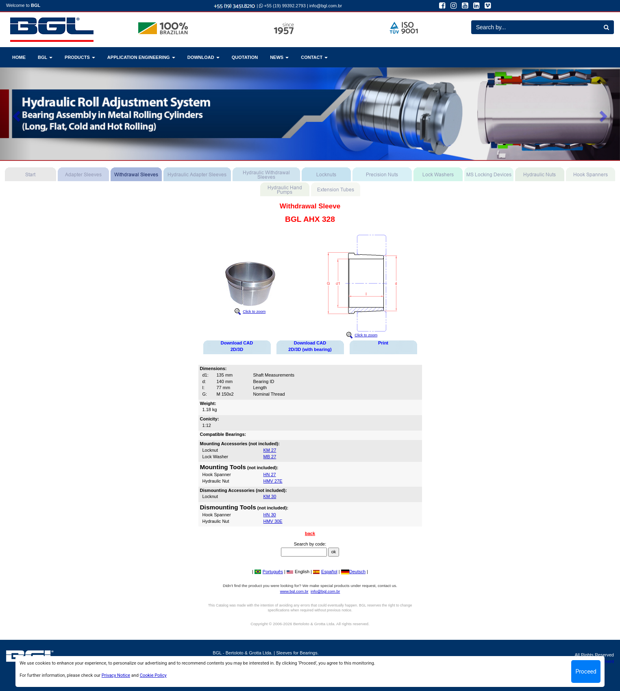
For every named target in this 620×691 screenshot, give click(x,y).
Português (269, 571)
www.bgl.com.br (294, 591)
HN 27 (269, 474)
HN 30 (269, 514)
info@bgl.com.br (325, 5)
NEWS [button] (279, 57)
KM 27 (269, 450)
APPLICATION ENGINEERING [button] (141, 57)
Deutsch (353, 571)
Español (325, 571)
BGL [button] (45, 57)
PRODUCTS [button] (80, 57)
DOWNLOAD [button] (203, 57)
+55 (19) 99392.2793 (282, 5)
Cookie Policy (153, 675)
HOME (19, 57)
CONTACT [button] (314, 57)
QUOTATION (245, 57)
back (310, 533)
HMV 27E (273, 481)
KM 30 (269, 496)
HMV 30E (273, 521)
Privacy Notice (116, 675)
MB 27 (269, 456)
